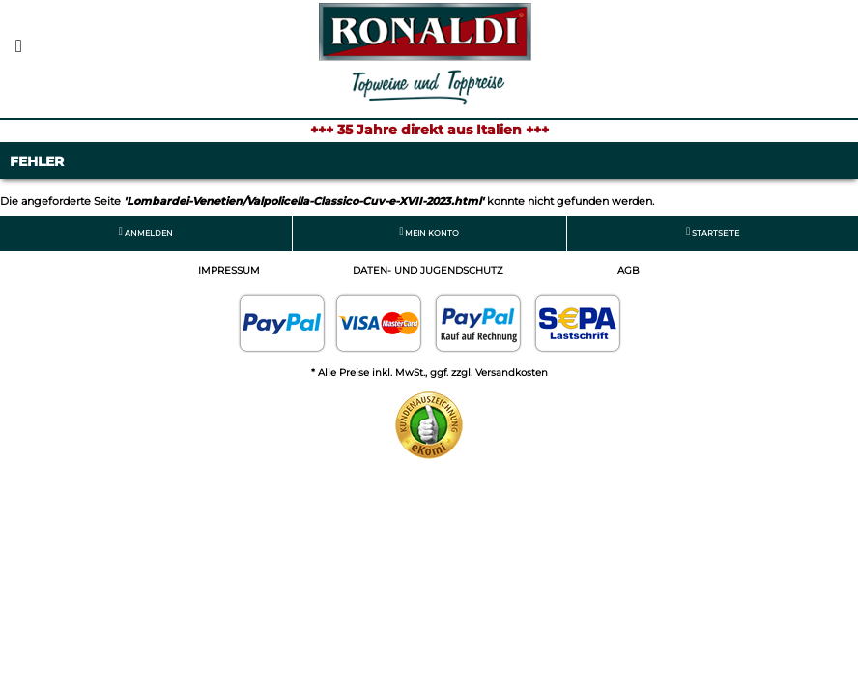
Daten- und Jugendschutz (428, 270)
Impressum (229, 270)
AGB (628, 270)
